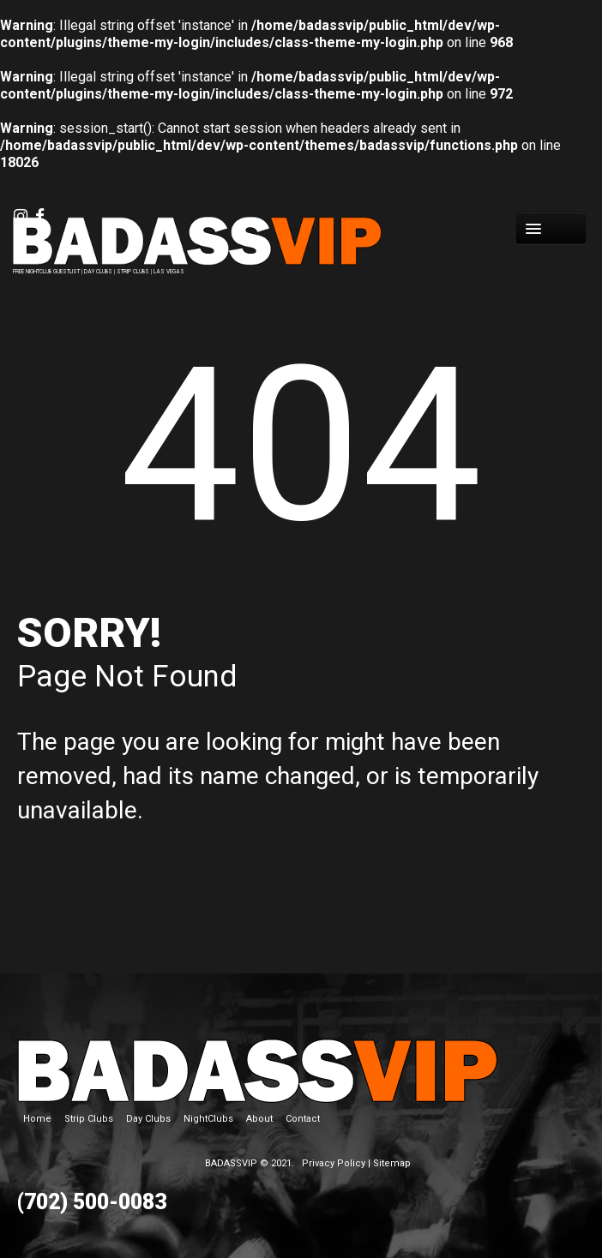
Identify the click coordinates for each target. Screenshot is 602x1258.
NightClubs (208, 1118)
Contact (303, 1118)
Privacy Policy (333, 1163)
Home (37, 1118)
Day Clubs (148, 1118)
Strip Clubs (88, 1118)
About (259, 1118)
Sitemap (392, 1163)
